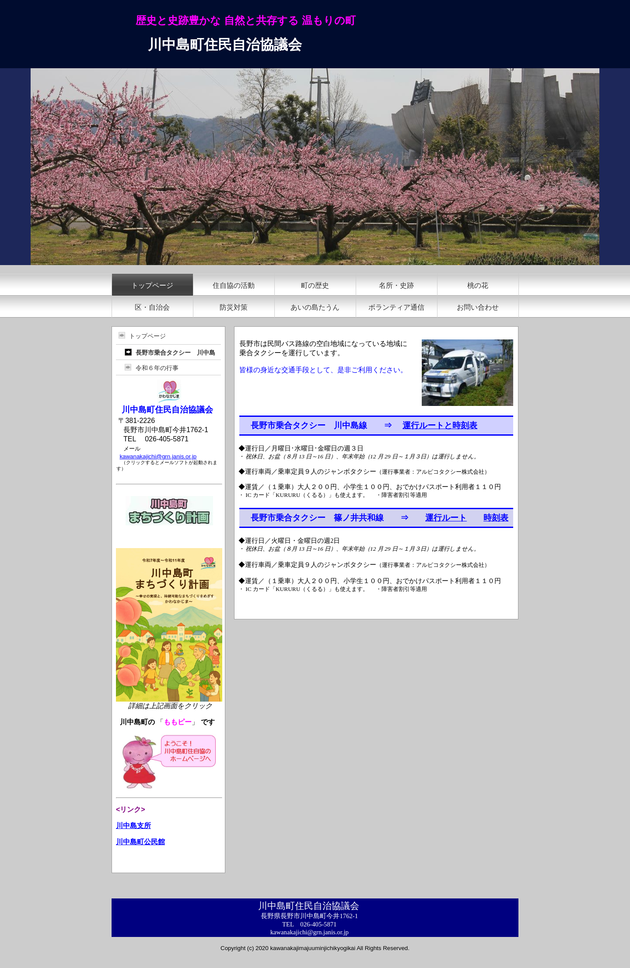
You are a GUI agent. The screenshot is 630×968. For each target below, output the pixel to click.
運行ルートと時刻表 (439, 425)
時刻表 (495, 517)
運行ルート (446, 517)
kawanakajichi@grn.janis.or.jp (157, 456)
